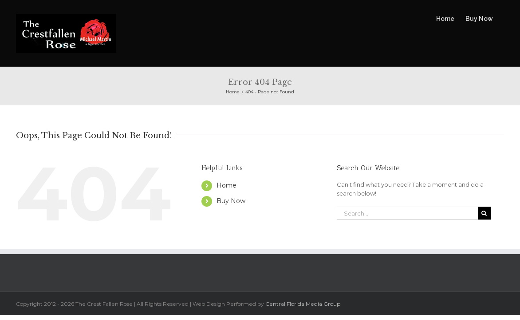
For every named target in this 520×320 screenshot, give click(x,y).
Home (226, 185)
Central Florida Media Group (302, 303)
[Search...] (407, 213)
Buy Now (231, 201)
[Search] (484, 213)
